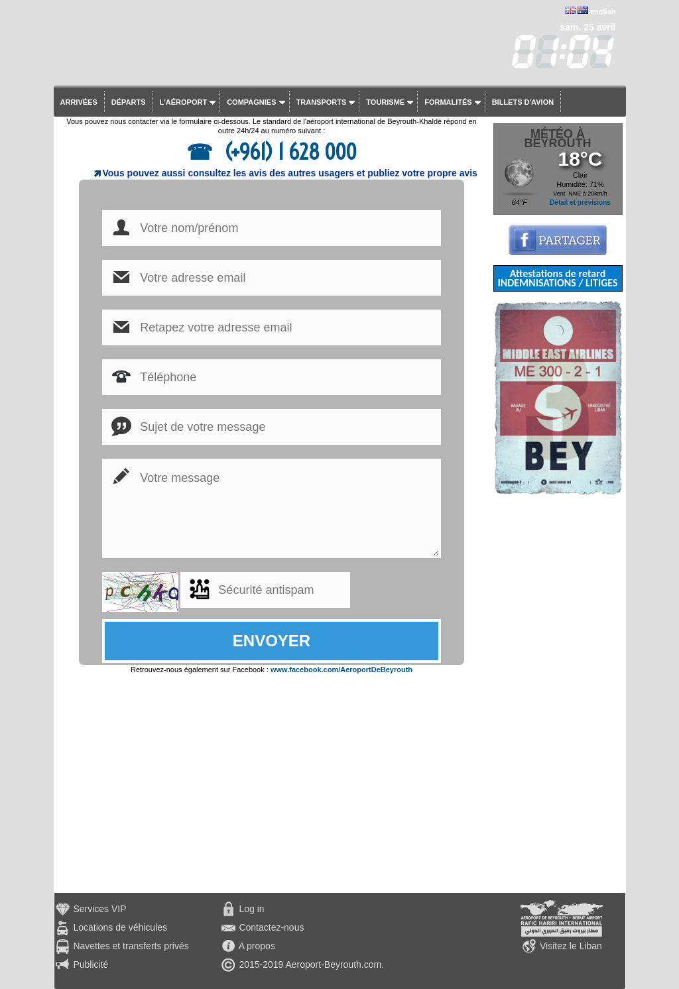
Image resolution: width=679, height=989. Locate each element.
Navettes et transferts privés (130, 946)
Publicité (90, 964)
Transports (321, 102)
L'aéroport (184, 102)
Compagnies (251, 102)
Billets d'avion (523, 102)
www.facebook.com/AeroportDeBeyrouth (341, 669)
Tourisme (385, 102)
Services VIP (99, 908)
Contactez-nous (271, 927)
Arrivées (78, 102)
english (603, 11)
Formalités (448, 102)
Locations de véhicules (120, 927)
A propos (257, 946)
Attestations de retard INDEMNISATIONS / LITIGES (557, 278)
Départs (128, 102)
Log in (251, 908)
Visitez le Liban (571, 946)
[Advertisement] (558, 694)
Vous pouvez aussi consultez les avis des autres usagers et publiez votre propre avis (290, 173)
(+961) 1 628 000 (288, 152)
